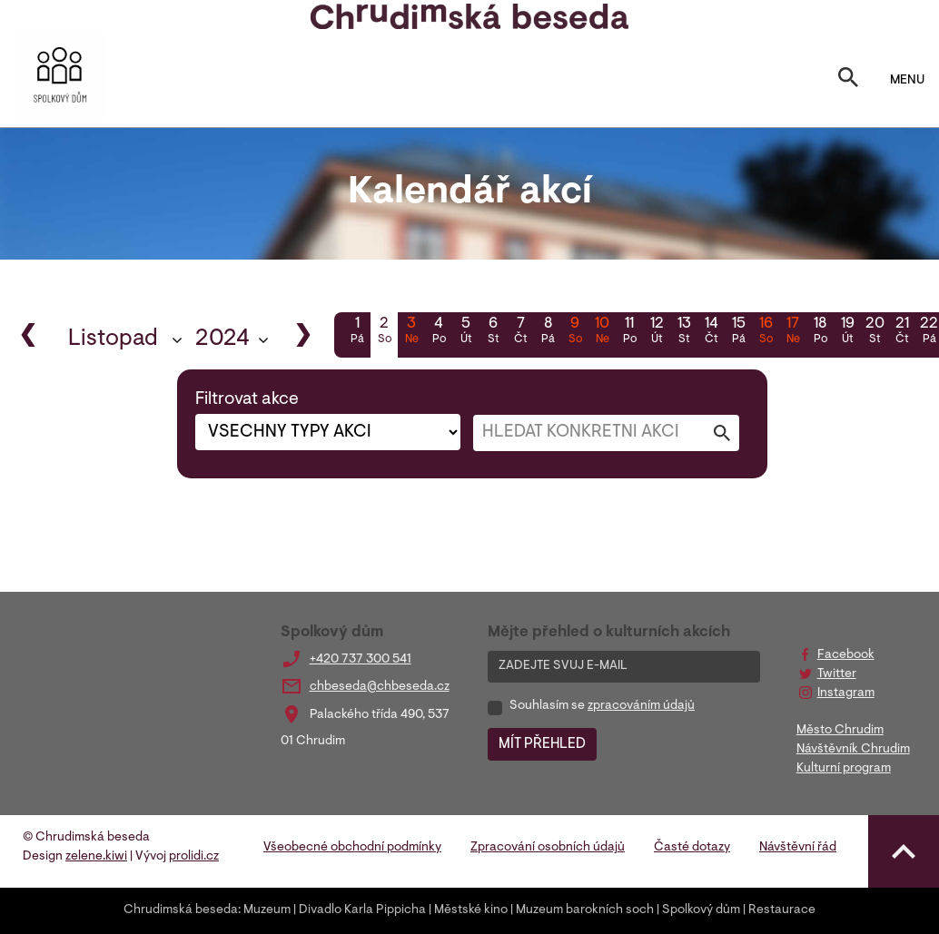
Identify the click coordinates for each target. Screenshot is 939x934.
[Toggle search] (848, 81)
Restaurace (781, 910)
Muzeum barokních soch (585, 910)
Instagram (846, 693)
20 (874, 332)
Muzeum (267, 910)
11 (629, 332)
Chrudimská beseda (181, 910)
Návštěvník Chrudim (853, 749)
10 (602, 332)
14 (711, 332)
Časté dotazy (692, 847)
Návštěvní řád (797, 847)
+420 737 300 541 (360, 660)
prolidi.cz (194, 856)
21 (901, 332)
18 (820, 332)
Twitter (836, 674)
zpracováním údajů (641, 706)
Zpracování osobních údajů (547, 847)
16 (765, 332)
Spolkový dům (701, 910)
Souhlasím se (602, 706)
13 (683, 332)
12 (656, 332)
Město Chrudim (840, 730)
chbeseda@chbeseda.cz (380, 687)
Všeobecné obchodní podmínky (352, 847)
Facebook (846, 655)
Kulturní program (843, 768)
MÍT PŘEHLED (542, 744)
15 (738, 332)
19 (847, 332)
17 (792, 332)
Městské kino (471, 910)
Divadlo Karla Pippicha (362, 910)
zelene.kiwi (96, 856)
